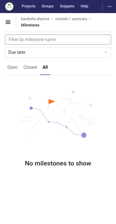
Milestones (30, 25)
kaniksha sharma (35, 19)
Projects (29, 6)
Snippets (67, 6)
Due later (58, 52)
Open (12, 67)
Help (84, 6)
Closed (30, 67)
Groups (48, 6)
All (45, 67)
